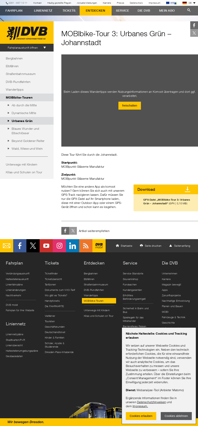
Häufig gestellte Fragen (59, 2)
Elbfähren (12, 66)
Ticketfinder (51, 273)
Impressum (140, 406)
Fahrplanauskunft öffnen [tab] (23, 47)
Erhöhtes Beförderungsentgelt (134, 297)
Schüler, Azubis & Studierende (54, 345)
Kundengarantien (132, 289)
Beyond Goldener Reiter (28, 141)
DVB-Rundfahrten (18, 81)
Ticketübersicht (53, 279)
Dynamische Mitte (24, 113)
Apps (165, 289)
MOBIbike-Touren (19, 97)
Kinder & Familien (54, 337)
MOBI (165, 311)
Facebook (194, 25)
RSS (85, 245)
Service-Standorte (133, 273)
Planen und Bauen (172, 306)
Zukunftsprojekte (171, 295)
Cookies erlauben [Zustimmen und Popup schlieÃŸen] (141, 415)
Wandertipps (14, 89)
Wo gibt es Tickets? (56, 295)
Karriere (107, 2)
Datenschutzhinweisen (151, 402)
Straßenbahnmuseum (21, 74)
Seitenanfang (182, 245)
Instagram (59, 245)
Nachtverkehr (13, 295)
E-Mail (6, 245)
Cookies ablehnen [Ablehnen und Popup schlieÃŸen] (176, 415)
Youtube (46, 245)
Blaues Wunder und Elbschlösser (25, 131)
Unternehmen (169, 273)
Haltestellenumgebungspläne (22, 350)
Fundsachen (130, 284)
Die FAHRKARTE (54, 306)
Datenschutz (136, 2)
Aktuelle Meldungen (87, 2)
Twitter (194, 33)
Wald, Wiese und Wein (27, 148)
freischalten (129, 105)
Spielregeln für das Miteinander (133, 319)
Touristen (50, 321)
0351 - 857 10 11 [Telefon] (18, 2)
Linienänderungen (16, 289)
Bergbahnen (14, 58)
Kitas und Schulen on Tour (24, 172)
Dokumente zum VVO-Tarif (60, 289)
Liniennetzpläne (14, 334)
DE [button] (187, 2)
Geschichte (168, 322)
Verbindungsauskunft (18, 273)
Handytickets (52, 300)
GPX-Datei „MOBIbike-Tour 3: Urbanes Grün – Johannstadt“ (166, 201)
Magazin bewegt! (171, 284)
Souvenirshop (130, 279)
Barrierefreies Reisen (134, 326)
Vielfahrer (50, 315)
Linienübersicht (14, 345)
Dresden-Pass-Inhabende (59, 352)
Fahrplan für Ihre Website (20, 310)
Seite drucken (153, 245)
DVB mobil (99, 245)
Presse (120, 2)
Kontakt (37, 2)
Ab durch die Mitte (24, 105)
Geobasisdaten (14, 356)
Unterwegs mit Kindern (21, 164)
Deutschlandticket (55, 332)
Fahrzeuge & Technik (174, 317)
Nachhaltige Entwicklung (176, 300)
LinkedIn (72, 245)
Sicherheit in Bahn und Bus (136, 310)
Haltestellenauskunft (17, 279)
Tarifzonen (50, 284)
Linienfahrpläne (14, 284)
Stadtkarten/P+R (15, 339)
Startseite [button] (126, 245)
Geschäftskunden (55, 326)
